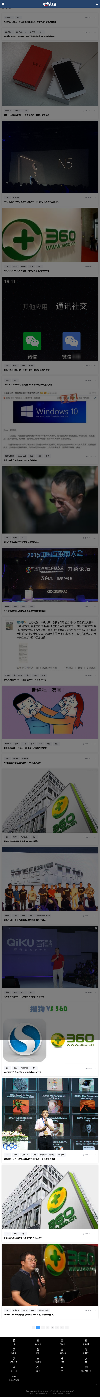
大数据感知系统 (44, 1310)
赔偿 (34, 1068)
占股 (23, 1234)
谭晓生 (15, 1155)
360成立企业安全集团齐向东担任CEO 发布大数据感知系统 (29, 1315)
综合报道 (61, 1155)
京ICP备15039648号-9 (46, 1391)
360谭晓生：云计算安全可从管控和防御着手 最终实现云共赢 (29, 1159)
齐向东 (25, 1310)
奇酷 (15, 1234)
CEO (32, 1310)
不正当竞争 (24, 1068)
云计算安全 (24, 1155)
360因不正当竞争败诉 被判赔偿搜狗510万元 (22, 1072)
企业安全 (16, 1310)
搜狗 (15, 1068)
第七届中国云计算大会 (47, 1155)
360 (7, 1068)
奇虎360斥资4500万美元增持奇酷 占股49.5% (23, 1238)
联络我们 (69, 1393)
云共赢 (34, 1155)
